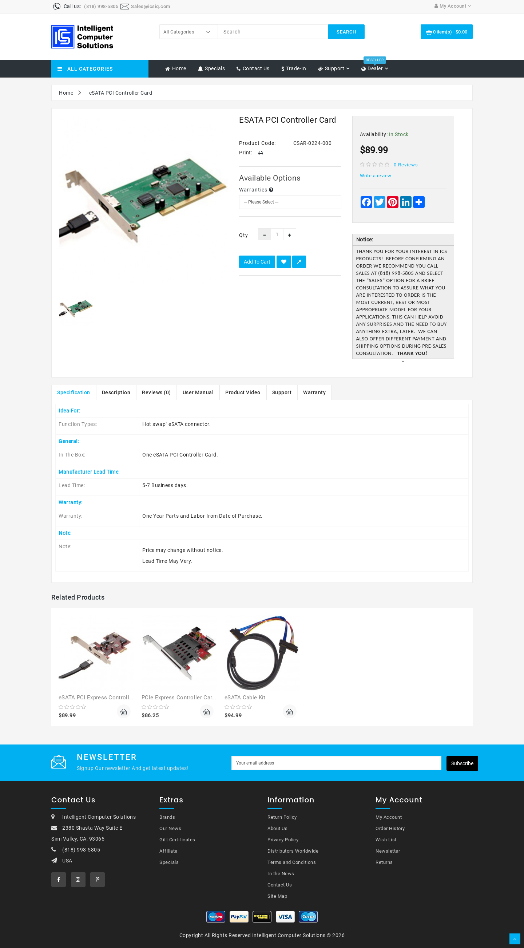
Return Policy (282, 817)
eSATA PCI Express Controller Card (103, 697)
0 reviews (406, 164)
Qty (243, 235)
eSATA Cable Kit (245, 697)
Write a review (376, 175)
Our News (170, 828)
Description (116, 392)
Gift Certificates (177, 839)
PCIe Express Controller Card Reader (188, 697)
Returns (384, 862)
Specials (169, 862)
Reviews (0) (156, 392)
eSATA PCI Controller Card (120, 93)
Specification (73, 392)
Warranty (314, 392)
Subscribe (462, 763)
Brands (167, 817)
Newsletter (388, 851)
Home (66, 93)
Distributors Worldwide (292, 851)
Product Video (243, 392)
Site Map (277, 896)
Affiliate (168, 851)
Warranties (256, 190)
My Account (389, 817)
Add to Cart (257, 262)
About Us (277, 828)
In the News (280, 873)
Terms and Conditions (291, 862)
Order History (390, 828)
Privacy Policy (282, 839)
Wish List (386, 839)
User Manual (198, 392)
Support (282, 392)
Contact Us (279, 885)
